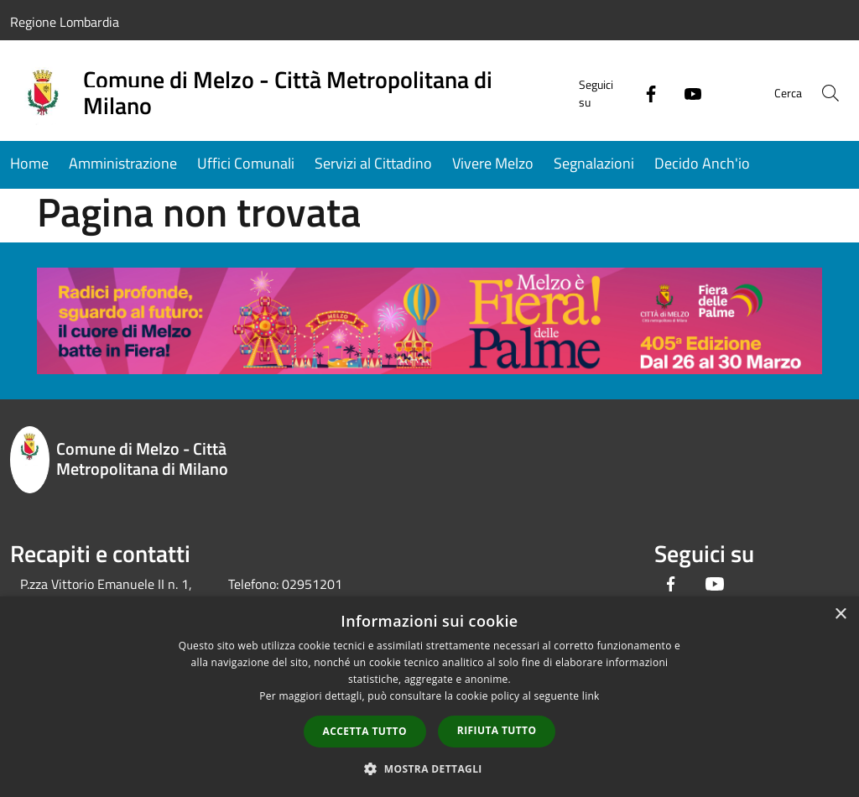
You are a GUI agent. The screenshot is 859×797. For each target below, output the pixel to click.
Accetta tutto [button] (365, 731)
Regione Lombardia (64, 22)
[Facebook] (637, 92)
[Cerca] (829, 93)
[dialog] (429, 696)
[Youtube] (679, 92)
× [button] (840, 614)
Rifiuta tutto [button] (497, 730)
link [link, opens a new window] (591, 696)
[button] (429, 768)
